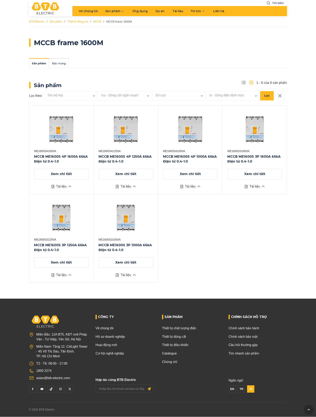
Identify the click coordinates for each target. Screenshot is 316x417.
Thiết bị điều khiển (175, 345)
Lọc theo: (36, 96)
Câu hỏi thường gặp (243, 345)
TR (241, 389)
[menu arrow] (123, 11)
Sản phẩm (112, 11)
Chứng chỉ (169, 362)
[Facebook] (32, 389)
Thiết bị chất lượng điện (179, 328)
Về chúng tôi (88, 11)
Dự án (160, 11)
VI (250, 389)
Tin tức (195, 11)
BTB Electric (37, 21)
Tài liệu (178, 11)
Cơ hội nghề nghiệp (110, 353)
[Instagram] (60, 389)
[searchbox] (70, 96)
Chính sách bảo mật (243, 337)
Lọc (267, 96)
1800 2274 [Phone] (44, 371)
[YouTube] (42, 389)
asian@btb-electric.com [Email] (53, 378)
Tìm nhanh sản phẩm (244, 353)
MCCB (97, 21)
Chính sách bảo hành (244, 328)
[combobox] (70, 96)
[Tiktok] (51, 389)
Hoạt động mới (106, 345)
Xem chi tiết (61, 174)
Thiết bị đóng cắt (77, 21)
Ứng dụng (140, 11)
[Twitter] (69, 389)
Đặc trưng (62, 63)
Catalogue (169, 353)
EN (232, 389)
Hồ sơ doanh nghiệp (110, 337)
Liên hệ (218, 11)
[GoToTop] (309, 410)
